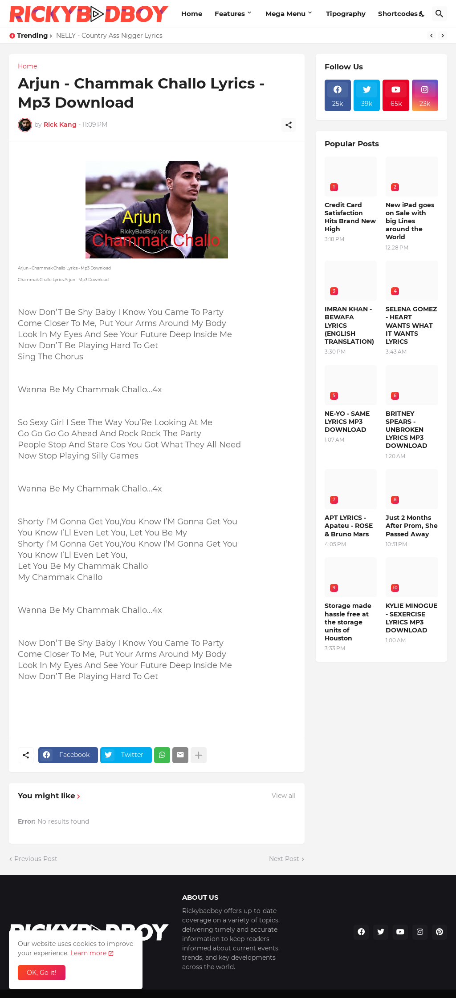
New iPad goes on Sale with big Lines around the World (410, 221)
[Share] (288, 125)
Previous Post (35, 859)
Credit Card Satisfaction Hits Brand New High (350, 217)
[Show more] (199, 755)
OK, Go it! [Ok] (42, 973)
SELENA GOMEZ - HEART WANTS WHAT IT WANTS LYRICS (411, 325)
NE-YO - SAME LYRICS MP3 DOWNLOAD (347, 422)
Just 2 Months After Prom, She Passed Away (412, 526)
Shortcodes (398, 13)
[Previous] (431, 35)
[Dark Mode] (422, 13)
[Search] (439, 13)
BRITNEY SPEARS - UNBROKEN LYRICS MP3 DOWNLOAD (407, 430)
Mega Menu (285, 13)
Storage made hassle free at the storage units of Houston (348, 622)
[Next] (442, 35)
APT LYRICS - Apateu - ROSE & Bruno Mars (349, 526)
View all (284, 796)
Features (230, 13)
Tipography (346, 13)
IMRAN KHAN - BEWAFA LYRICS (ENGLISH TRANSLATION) (349, 325)
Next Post (284, 859)
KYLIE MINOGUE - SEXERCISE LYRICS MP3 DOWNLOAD (411, 618)
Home (191, 13)
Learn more (88, 953)
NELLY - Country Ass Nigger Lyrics (109, 36)
